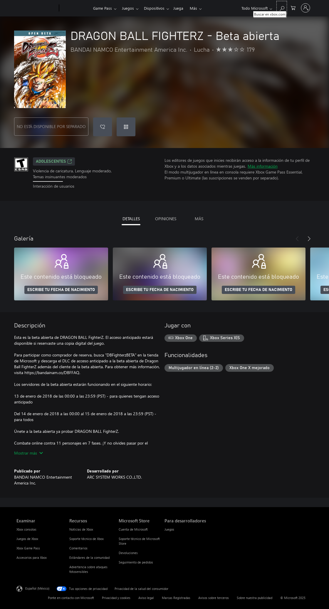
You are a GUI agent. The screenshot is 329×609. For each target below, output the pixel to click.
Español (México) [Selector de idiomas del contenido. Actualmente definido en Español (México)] (37, 588)
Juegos (129, 8)
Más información (263, 166)
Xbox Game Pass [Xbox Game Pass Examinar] (28, 548)
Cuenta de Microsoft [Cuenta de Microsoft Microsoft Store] (133, 529)
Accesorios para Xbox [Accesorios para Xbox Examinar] (31, 557)
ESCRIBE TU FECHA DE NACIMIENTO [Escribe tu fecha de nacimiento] (61, 290)
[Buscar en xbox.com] (281, 7)
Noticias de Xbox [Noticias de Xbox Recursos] (81, 529)
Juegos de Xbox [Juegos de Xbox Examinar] (27, 539)
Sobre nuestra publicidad (254, 598)
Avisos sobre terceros (213, 598)
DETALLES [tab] (131, 218)
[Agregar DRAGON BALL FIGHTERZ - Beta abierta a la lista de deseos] (102, 126)
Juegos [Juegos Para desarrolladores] (169, 529)
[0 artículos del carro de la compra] (293, 7)
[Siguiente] (309, 239)
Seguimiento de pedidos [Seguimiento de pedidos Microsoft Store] (136, 562)
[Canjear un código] (126, 126)
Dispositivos (156, 8)
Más (198, 8)
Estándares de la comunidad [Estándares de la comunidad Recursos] (89, 557)
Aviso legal (146, 598)
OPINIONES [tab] (165, 218)
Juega (182, 8)
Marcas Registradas (176, 598)
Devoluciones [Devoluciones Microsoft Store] (128, 553)
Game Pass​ (102, 8)
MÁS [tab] (199, 218)
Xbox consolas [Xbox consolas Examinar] (26, 529)
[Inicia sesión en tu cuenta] (305, 8)
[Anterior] (297, 239)
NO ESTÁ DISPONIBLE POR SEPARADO (51, 126)
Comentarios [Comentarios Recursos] (78, 548)
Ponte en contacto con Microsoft (71, 598)
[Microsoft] (36, 8)
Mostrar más (28, 453)
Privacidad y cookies (116, 598)
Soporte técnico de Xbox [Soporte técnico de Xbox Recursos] (86, 539)
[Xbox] (75, 8)
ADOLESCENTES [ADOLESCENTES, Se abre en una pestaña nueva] (54, 161)
